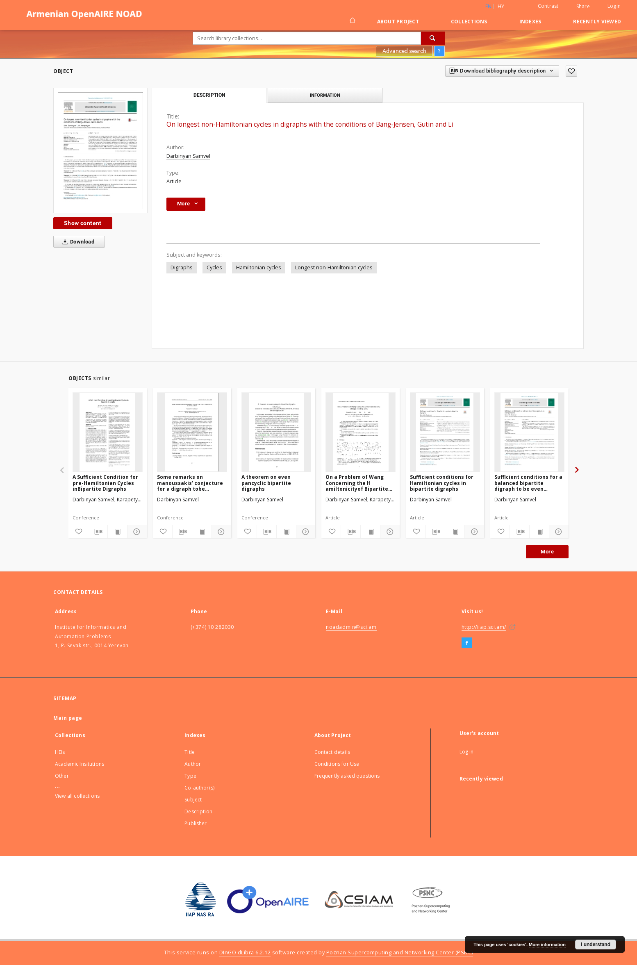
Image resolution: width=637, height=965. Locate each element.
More (547, 552)
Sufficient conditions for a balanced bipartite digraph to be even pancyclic (528, 482)
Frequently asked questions (347, 775)
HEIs (60, 752)
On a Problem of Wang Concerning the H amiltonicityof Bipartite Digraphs (356, 482)
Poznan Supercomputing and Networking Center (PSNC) (399, 952)
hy (501, 6)
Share (583, 6)
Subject (193, 799)
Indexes (530, 21)
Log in (467, 751)
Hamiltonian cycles (258, 267)
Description (198, 811)
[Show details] (136, 531)
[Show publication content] (117, 531)
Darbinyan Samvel (188, 155)
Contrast (548, 5)
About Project (398, 21)
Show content (83, 223)
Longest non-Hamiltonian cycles (334, 267)
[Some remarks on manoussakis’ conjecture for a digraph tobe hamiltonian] (192, 432)
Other (62, 775)
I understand (595, 944)
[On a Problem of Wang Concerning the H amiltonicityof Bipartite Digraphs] (360, 432)
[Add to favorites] (571, 71)
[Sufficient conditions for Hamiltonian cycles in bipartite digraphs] (445, 432)
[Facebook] (467, 643)
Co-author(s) (199, 787)
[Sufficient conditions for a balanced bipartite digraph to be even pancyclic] (529, 432)
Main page (67, 718)
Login (614, 5)
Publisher (195, 823)
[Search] (433, 38)
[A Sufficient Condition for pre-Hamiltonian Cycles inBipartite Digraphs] (107, 432)
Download (76, 242)
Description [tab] (209, 95)
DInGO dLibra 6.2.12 (245, 952)
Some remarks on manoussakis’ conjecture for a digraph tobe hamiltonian (190, 482)
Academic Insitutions (79, 763)
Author (192, 763)
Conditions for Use (336, 763)
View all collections (77, 795)
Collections (469, 21)
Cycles (214, 267)
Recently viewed (597, 21)
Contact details (332, 752)
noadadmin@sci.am (351, 627)
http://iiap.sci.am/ (484, 627)
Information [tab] (325, 95)
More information (547, 944)
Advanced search (404, 51)
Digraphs (182, 267)
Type (190, 775)
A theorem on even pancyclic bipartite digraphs (266, 482)
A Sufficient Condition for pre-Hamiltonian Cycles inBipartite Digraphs (105, 482)
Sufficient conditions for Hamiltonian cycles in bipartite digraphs (441, 482)
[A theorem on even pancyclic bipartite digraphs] (276, 432)
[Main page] (352, 21)
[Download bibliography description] (97, 531)
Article (174, 181)
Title (189, 752)
